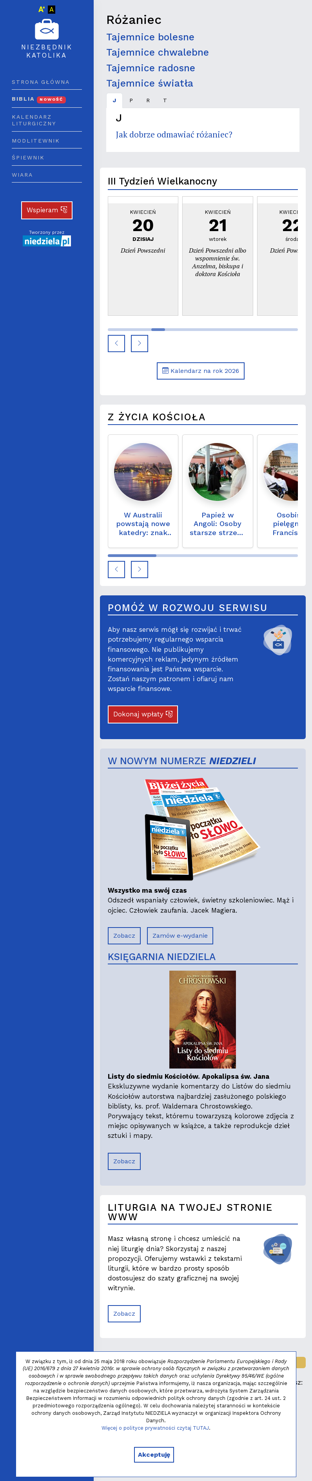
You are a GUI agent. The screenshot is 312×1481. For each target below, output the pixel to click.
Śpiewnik (28, 157)
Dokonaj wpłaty (142, 714)
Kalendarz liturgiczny (34, 120)
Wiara (22, 175)
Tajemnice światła (149, 83)
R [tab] (148, 100)
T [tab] (165, 100)
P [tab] (131, 100)
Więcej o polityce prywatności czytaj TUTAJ (155, 1428)
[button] (116, 343)
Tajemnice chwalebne (157, 52)
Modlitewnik (36, 140)
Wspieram (47, 210)
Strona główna (41, 82)
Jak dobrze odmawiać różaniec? (174, 134)
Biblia (39, 99)
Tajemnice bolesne (150, 37)
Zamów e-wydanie (180, 935)
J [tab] (114, 100)
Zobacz (124, 935)
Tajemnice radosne (150, 68)
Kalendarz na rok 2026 (200, 370)
